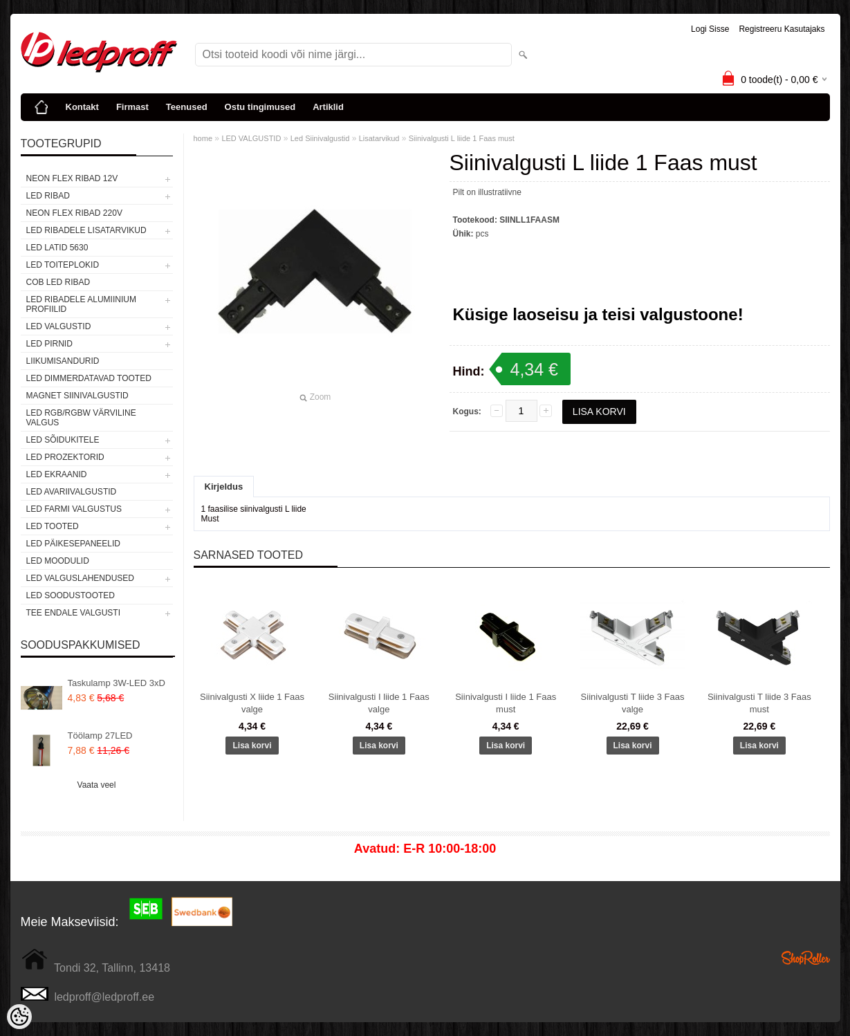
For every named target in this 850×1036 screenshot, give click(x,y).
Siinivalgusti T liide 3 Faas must (759, 703)
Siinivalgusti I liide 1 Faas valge (379, 703)
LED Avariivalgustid (71, 492)
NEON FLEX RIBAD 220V (74, 213)
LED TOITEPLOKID (63, 265)
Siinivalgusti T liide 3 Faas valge (633, 703)
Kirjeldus (224, 486)
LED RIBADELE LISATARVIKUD (86, 230)
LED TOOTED (52, 526)
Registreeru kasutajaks (781, 29)
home (203, 138)
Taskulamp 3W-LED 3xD (116, 683)
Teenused (186, 107)
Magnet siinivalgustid (77, 395)
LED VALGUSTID (58, 326)
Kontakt (82, 107)
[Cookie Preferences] (19, 1016)
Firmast (132, 107)
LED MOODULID (57, 561)
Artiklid (328, 107)
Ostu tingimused (260, 107)
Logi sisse (710, 29)
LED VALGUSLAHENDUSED (80, 578)
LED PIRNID (49, 344)
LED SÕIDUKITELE (63, 440)
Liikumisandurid (63, 361)
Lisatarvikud (379, 138)
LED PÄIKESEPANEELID (73, 543)
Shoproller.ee (806, 958)
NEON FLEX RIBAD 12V (72, 178)
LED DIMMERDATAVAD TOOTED (88, 378)
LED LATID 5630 (57, 247)
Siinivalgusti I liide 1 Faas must (505, 703)
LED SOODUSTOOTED (70, 595)
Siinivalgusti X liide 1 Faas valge (252, 703)
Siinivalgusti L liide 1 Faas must (462, 138)
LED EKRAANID (56, 474)
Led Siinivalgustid (320, 138)
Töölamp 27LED (100, 735)
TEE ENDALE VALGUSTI (73, 613)
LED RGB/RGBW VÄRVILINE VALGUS (81, 417)
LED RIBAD (48, 196)
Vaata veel (96, 785)
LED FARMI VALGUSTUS (74, 509)
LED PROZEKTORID (65, 457)
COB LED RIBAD (58, 282)
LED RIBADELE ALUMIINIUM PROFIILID (81, 304)
